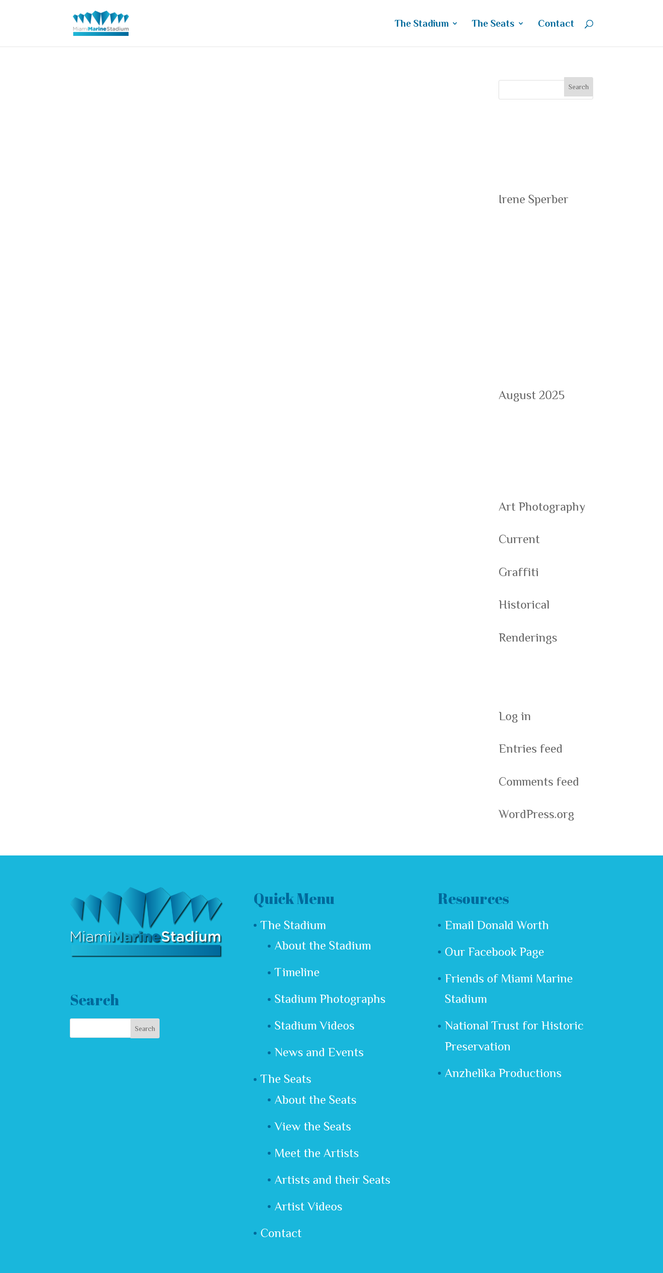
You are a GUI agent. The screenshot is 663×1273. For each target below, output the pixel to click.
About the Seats (315, 1100)
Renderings (528, 637)
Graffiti (519, 572)
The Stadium (422, 24)
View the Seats (313, 1126)
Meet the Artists (317, 1153)
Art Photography (542, 507)
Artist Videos (308, 1206)
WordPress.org (536, 814)
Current (519, 539)
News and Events (319, 1052)
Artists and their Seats (332, 1180)
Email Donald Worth (497, 925)
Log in (515, 716)
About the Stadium (323, 945)
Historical (524, 604)
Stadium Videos (315, 1025)
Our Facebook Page (494, 952)
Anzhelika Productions (503, 1073)
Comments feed (539, 781)
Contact (556, 24)
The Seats (493, 24)
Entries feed (531, 748)
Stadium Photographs (330, 999)
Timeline (297, 972)
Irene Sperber (533, 199)
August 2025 (532, 395)
